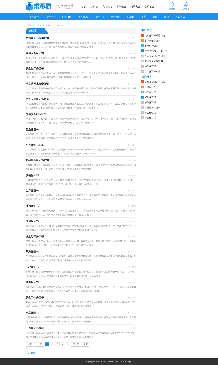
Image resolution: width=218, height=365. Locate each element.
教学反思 (83, 16)
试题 (166, 16)
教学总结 (66, 16)
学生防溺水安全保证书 (156, 51)
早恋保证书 (150, 113)
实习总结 (107, 6)
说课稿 (130, 16)
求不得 (103, 362)
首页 (83, 6)
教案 (143, 16)
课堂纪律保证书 (152, 107)
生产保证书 (150, 92)
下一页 (76, 344)
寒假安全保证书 (152, 40)
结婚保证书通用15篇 (155, 35)
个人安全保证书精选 (155, 56)
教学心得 (99, 16)
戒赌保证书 (150, 97)
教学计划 (50, 16)
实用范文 (149, 6)
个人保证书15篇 (152, 71)
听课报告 (116, 16)
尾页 (85, 344)
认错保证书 (150, 87)
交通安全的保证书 (154, 61)
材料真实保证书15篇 (155, 82)
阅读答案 (180, 16)
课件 (155, 16)
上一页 (39, 344)
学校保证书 (150, 118)
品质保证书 (150, 66)
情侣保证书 (150, 102)
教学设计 (34, 16)
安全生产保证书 (152, 46)
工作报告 (121, 6)
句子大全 (135, 6)
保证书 (59, 25)
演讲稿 (94, 6)
